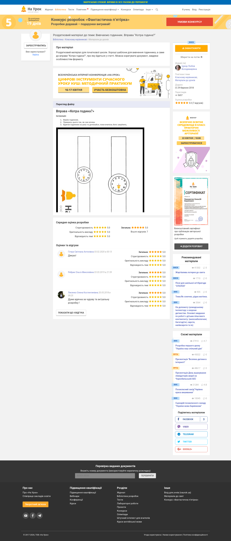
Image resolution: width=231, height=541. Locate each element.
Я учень (186, 9)
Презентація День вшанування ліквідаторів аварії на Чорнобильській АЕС (190, 376)
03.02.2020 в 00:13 (103, 252)
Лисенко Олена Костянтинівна (83, 292)
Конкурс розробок (90, 19)
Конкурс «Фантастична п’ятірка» (181, 499)
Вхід (194, 9)
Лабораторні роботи (127, 503)
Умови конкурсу (190, 21)
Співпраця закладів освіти (37, 496)
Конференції (76, 499)
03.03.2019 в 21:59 (103, 272)
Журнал (49, 9)
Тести (71, 9)
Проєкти (121, 507)
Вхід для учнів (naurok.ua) (177, 492)
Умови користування (172, 535)
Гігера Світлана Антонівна (81, 252)
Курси (73, 503)
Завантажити (191, 48)
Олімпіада (138, 9)
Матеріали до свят (174, 496)
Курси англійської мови (129, 521)
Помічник (82, 9)
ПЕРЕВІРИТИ (147, 475)
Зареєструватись (36, 45)
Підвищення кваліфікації (105, 9)
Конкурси (126, 9)
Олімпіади (122, 514)
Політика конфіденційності (195, 535)
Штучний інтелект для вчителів (133, 518)
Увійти (35, 55)
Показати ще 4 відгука (71, 313)
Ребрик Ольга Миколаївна (81, 272)
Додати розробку (191, 246)
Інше (149, 9)
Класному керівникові (186, 77)
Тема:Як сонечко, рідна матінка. (191, 296)
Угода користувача (152, 535)
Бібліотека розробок (127, 496)
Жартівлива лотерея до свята (190, 272)
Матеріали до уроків (185, 80)
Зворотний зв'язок (35, 504)
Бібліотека (60, 9)
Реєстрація (204, 9)
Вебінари (74, 496)
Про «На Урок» (30, 492)
